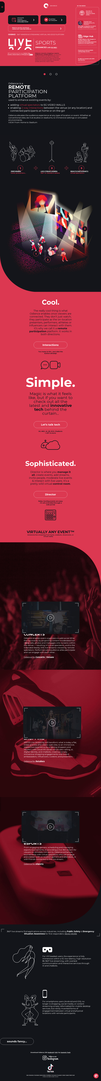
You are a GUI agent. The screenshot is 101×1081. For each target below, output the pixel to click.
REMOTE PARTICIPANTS (79, 171)
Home (27, 1075)
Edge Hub (88, 36)
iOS (56, 1052)
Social (73, 1075)
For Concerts (54, 1075)
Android (51, 1052)
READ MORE (71, 934)
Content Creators (42, 1075)
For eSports (59, 1075)
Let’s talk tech (50, 424)
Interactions (51, 345)
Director (50, 494)
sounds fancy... (17, 1041)
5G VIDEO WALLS (54, 104)
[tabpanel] (50, 99)
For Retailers (48, 1075)
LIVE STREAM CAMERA (49, 171)
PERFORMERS (16, 171)
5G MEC (54, 47)
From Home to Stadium (25, 122)
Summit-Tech (65, 1052)
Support (67, 1075)
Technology (36, 1075)
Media (71, 1075)
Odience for (34, 657)
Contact (63, 1075)
